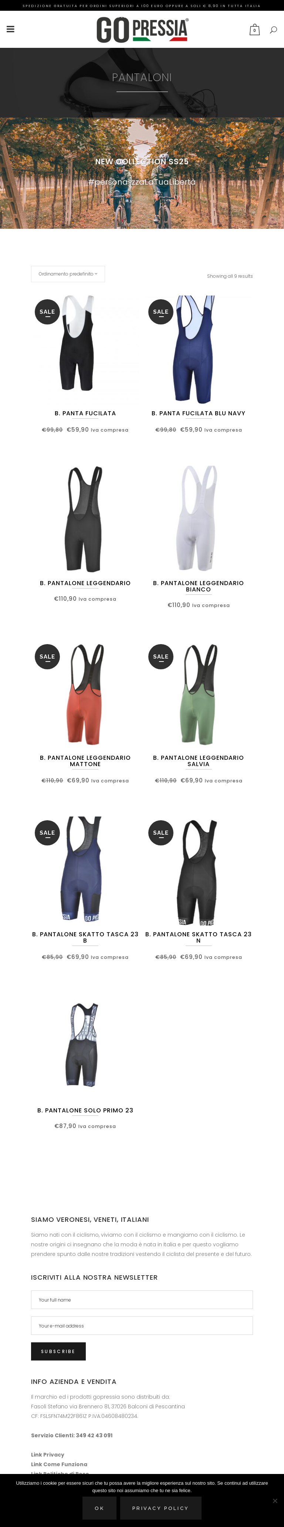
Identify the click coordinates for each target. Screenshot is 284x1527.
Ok (99, 1508)
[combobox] (68, 274)
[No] (274, 1500)
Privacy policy (160, 1508)
